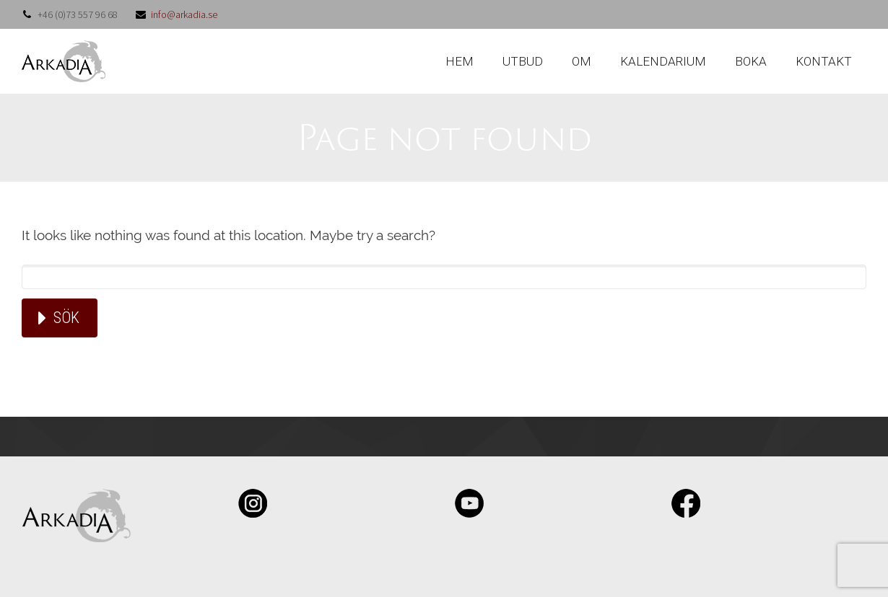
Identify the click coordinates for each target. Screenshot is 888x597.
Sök (66, 318)
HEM (459, 61)
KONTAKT (824, 61)
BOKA (751, 61)
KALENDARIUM (663, 61)
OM (581, 61)
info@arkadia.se (184, 14)
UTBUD (522, 61)
